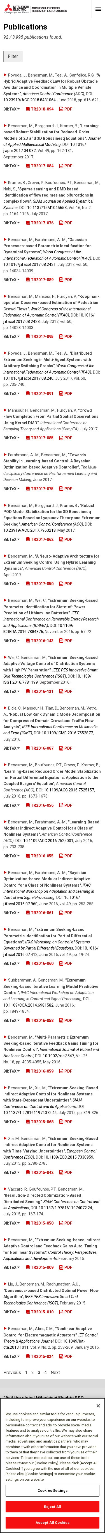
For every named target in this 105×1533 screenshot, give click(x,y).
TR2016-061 (39, 913)
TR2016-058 (39, 1020)
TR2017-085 (39, 438)
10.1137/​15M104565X (47, 207)
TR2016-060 (39, 963)
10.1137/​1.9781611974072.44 (30, 1112)
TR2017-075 (39, 489)
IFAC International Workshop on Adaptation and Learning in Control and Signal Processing (48, 891)
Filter (13, 56)
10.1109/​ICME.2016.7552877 (67, 733)
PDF (65, 109)
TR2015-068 (39, 1122)
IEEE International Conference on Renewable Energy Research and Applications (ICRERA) (51, 619)
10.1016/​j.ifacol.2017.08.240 (28, 378)
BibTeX (11, 109)
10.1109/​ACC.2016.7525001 (48, 840)
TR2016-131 (39, 691)
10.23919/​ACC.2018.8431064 (29, 100)
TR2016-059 (39, 1071)
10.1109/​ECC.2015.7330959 (68, 1157)
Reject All (52, 1507)
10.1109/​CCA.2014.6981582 (28, 1005)
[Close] (98, 1406)
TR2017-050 (39, 584)
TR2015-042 (39, 1172)
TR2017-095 (39, 336)
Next (55, 1372)
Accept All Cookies (52, 1523)
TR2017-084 (39, 166)
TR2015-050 (39, 1223)
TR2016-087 (39, 748)
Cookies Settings (52, 1491)
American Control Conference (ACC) (53, 94)
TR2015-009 (39, 1267)
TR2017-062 (39, 539)
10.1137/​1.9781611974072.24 (65, 1208)
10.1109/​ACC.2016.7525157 (69, 790)
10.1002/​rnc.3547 (58, 1056)
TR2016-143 (39, 641)
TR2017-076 (39, 223)
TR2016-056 (39, 805)
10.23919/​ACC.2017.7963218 (29, 530)
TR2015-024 (39, 1356)
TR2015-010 (39, 1312)
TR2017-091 (39, 393)
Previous (12, 1372)
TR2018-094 (39, 109)
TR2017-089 (39, 280)
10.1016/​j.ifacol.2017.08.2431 (29, 264)
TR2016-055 (39, 856)
